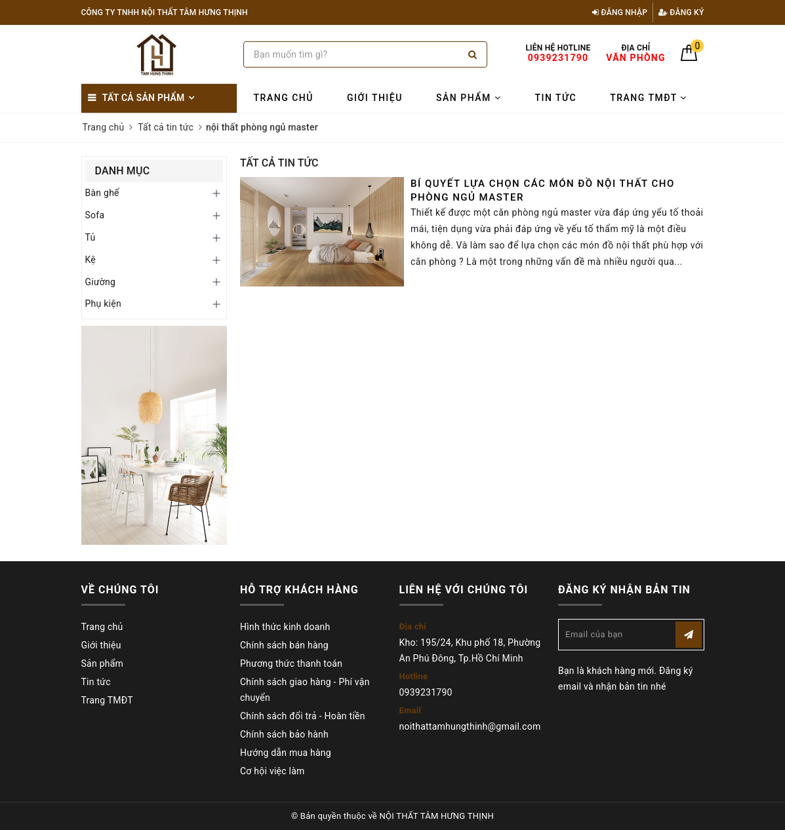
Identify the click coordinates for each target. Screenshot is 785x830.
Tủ (90, 237)
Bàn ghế (102, 193)
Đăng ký (681, 12)
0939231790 (426, 692)
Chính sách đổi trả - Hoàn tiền (302, 716)
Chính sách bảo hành (284, 734)
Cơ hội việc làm (272, 771)
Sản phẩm (468, 97)
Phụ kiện (103, 303)
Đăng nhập (619, 12)
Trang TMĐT (648, 97)
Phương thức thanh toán (291, 663)
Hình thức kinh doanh (285, 627)
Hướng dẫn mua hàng (285, 752)
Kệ (90, 259)
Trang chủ (283, 97)
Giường (100, 282)
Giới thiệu (375, 97)
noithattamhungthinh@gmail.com (470, 726)
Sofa (95, 215)
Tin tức (555, 97)
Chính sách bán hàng (284, 645)
